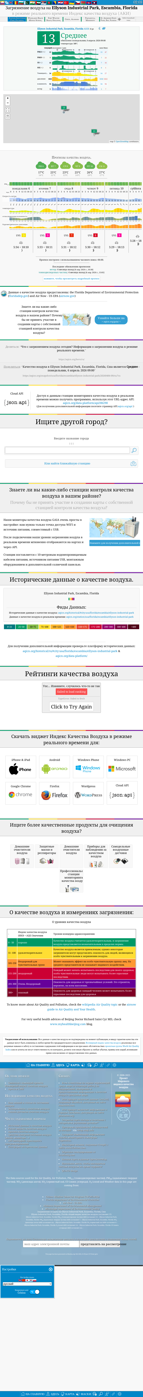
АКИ (63, 28)
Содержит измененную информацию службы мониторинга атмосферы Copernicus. (82, 1307)
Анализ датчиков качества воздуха (28, 1281)
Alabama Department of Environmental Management (72, 1375)
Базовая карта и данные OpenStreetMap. (84, 1328)
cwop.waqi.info (85, 1299)
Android (54, 851)
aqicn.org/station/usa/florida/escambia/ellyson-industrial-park (100, 659)
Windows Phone (88, 851)
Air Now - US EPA (72, 1372)
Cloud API (122, 877)
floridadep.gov (18, 296)
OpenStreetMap (122, 142)
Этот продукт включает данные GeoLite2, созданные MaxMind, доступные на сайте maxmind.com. (84, 1272)
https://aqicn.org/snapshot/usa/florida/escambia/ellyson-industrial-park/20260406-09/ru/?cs (71, 375)
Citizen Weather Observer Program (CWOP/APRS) (72, 1366)
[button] (94, 133)
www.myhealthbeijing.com (68, 1194)
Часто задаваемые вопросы (25, 1288)
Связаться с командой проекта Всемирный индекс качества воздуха (26, 1254)
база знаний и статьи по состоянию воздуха (27, 1274)
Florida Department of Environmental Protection (72, 1369)
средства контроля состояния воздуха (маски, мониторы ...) (28, 1306)
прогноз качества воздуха (23, 1301)
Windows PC (122, 851)
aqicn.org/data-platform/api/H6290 (85, 403)
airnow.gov (67, 296)
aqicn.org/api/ (125, 406)
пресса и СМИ (16, 1258)
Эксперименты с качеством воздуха (28, 1278)
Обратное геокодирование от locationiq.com (77, 1323)
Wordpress (88, 877)
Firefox (54, 877)
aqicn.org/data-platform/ (71, 698)
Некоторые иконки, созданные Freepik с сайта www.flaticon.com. (83, 1316)
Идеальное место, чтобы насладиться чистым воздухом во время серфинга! (82, 1335)
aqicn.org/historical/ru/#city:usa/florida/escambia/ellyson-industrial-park (70, 693)
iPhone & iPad (20, 851)
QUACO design (70, 1340)
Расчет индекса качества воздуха (27, 1298)
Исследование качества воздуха (28, 1265)
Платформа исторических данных (27, 1316)
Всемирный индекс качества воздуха (104, 1212)
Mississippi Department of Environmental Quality (72, 1378)
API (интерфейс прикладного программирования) (23, 1312)
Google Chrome (20, 877)
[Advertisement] (71, 496)
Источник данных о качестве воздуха (29, 1295)
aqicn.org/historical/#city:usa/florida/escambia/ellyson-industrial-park (96, 655)
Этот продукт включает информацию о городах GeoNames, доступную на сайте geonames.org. (83, 1282)
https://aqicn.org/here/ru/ (72, 359)
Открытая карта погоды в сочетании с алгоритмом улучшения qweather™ (82, 1291)
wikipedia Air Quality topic (100, 1174)
